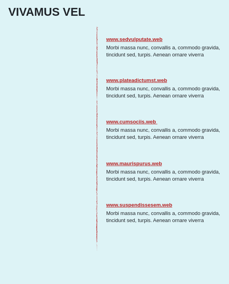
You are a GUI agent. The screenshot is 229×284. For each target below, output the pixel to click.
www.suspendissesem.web (139, 205)
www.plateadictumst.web (136, 80)
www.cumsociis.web (132, 122)
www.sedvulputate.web (134, 39)
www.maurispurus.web (134, 163)
